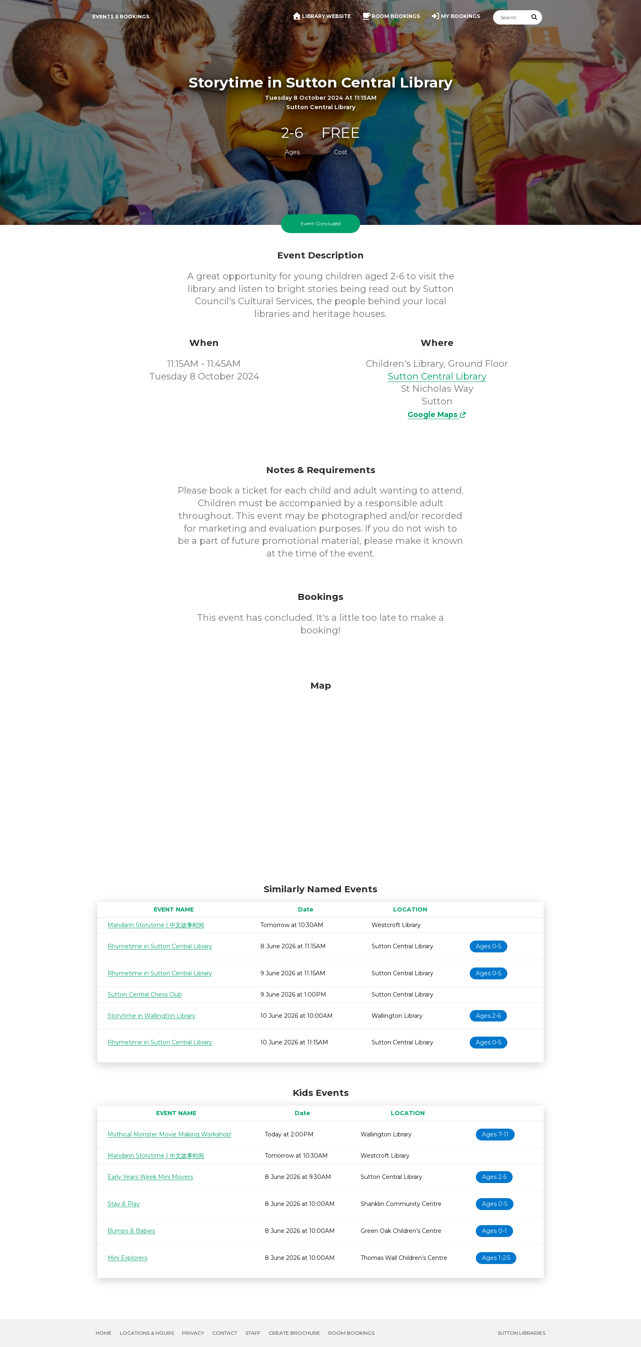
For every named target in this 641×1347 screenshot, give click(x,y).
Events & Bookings (120, 16)
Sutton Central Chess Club (145, 994)
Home (104, 1333)
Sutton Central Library (437, 376)
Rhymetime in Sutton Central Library (160, 946)
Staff (252, 1333)
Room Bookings (351, 1333)
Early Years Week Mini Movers (150, 1177)
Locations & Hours (147, 1333)
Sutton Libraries (521, 1333)
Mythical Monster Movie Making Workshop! (169, 1134)
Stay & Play (124, 1204)
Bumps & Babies (131, 1231)
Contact (224, 1333)
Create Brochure (294, 1333)
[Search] (510, 17)
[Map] (320, 780)
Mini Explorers (127, 1258)
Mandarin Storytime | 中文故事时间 (156, 925)
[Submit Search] (534, 17)
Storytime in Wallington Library (151, 1015)
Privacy (193, 1333)
